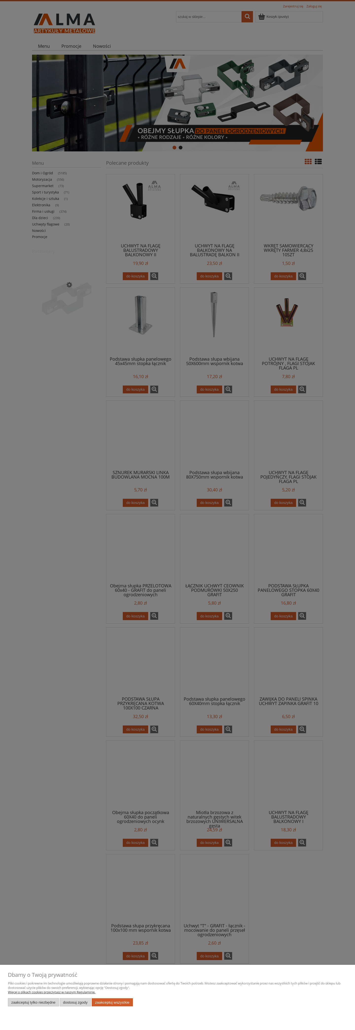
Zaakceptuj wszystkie (112, 1002)
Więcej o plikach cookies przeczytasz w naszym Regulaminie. (51, 992)
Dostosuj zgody (75, 1002)
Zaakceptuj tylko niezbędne (33, 1002)
